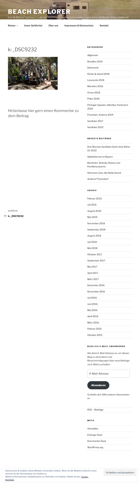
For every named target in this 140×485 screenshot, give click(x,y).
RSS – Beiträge (95, 409)
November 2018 (96, 223)
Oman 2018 (93, 92)
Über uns (53, 25)
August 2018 (94, 235)
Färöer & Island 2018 (98, 73)
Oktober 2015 (94, 335)
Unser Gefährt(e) (33, 25)
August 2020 (94, 210)
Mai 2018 (92, 248)
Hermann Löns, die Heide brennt (104, 172)
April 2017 (92, 273)
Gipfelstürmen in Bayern (100, 156)
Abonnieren (98, 385)
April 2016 (92, 316)
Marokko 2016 (95, 86)
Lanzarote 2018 (95, 80)
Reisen (13, 25)
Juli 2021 (92, 204)
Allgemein (92, 55)
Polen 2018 (93, 98)
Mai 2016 (92, 310)
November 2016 (96, 291)
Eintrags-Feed (94, 434)
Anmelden (92, 428)
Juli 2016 (92, 297)
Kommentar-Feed (96, 441)
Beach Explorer (39, 11)
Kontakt (104, 25)
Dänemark (93, 67)
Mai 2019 (92, 217)
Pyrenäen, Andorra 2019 (100, 114)
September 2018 (96, 229)
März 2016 (93, 322)
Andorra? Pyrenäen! (97, 178)
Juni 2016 (92, 304)
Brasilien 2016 (95, 61)
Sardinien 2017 (95, 121)
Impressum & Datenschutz (78, 25)
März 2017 (93, 279)
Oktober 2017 (94, 254)
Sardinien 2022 (95, 127)
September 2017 (96, 260)
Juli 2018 (92, 242)
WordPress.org (95, 447)
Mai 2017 (92, 266)
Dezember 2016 (96, 285)
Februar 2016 (94, 328)
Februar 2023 (94, 198)
